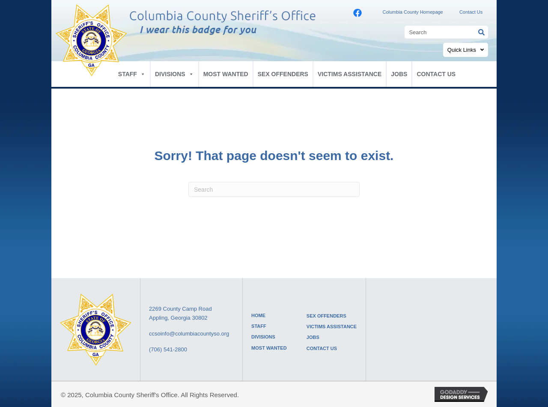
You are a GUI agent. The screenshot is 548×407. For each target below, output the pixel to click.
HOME (258, 315)
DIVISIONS (174, 74)
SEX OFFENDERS (283, 74)
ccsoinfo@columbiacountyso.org (189, 333)
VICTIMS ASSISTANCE (349, 74)
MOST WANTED (225, 74)
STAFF (132, 74)
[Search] (274, 189)
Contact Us (470, 12)
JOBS (399, 74)
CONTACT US (436, 74)
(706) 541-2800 (168, 349)
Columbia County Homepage (412, 12)
